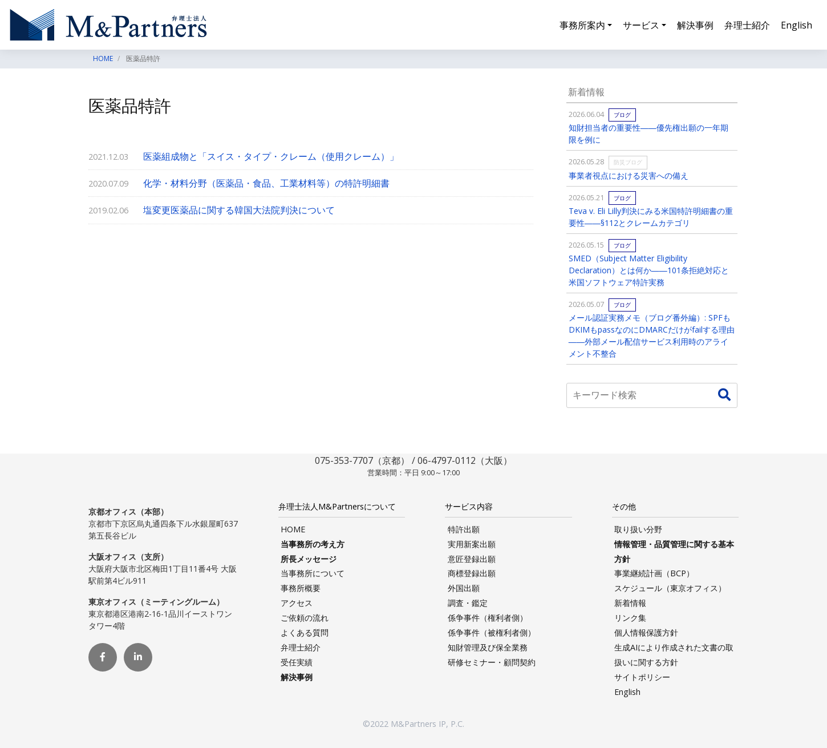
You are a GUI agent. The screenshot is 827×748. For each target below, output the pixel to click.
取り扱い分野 (638, 529)
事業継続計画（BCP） (654, 573)
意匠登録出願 (472, 558)
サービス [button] (641, 25)
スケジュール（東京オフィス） (670, 588)
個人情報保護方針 (646, 632)
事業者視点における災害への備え (628, 175)
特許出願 (464, 529)
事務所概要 (301, 588)
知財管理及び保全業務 (488, 647)
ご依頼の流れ (305, 617)
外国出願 (464, 588)
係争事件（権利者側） (488, 617)
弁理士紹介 (747, 25)
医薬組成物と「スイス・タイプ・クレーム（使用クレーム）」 (271, 156)
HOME (293, 529)
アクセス (297, 602)
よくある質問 (305, 632)
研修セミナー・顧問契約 (492, 662)
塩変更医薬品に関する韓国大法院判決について (239, 210)
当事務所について (312, 573)
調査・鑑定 (468, 602)
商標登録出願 (472, 573)
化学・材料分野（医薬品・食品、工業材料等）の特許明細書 (266, 183)
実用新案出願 (472, 544)
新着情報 (630, 602)
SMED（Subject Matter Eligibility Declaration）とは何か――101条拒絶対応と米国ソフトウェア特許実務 (649, 270)
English (796, 25)
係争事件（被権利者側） (492, 632)
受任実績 (297, 662)
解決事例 (695, 25)
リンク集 (630, 617)
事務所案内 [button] (582, 25)
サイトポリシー (642, 677)
